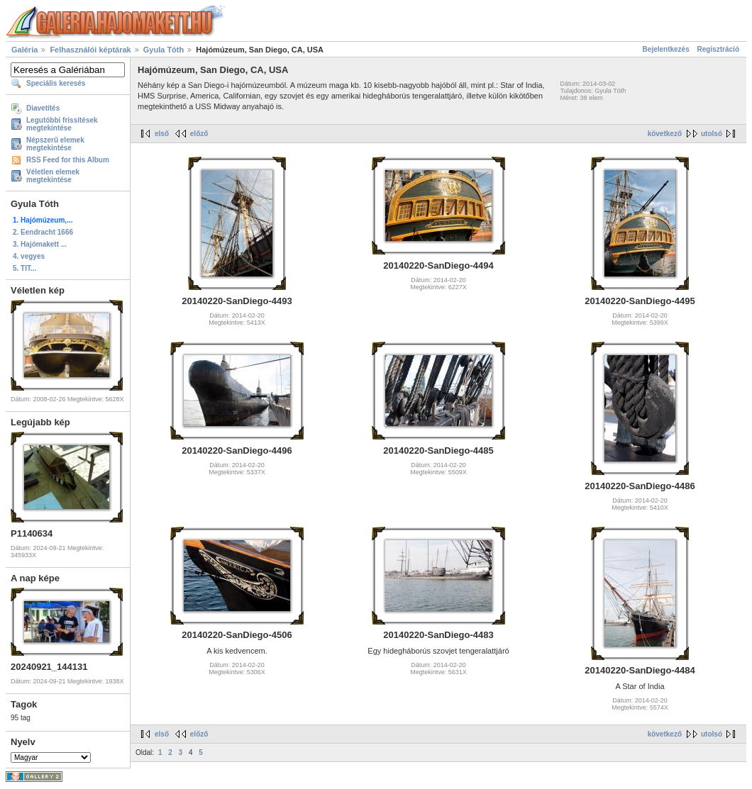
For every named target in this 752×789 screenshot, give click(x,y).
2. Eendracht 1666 (43, 232)
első (162, 134)
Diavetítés (43, 108)
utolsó (711, 134)
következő (665, 134)
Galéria (24, 49)
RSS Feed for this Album (67, 160)
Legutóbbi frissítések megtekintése (62, 124)
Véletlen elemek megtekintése (52, 176)
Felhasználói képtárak (90, 49)
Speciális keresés (55, 83)
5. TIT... (24, 268)
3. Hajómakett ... (40, 244)
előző (199, 134)
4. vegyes (29, 256)
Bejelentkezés (666, 49)
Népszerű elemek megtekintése (55, 144)
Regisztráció (718, 49)
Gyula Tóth (163, 49)
